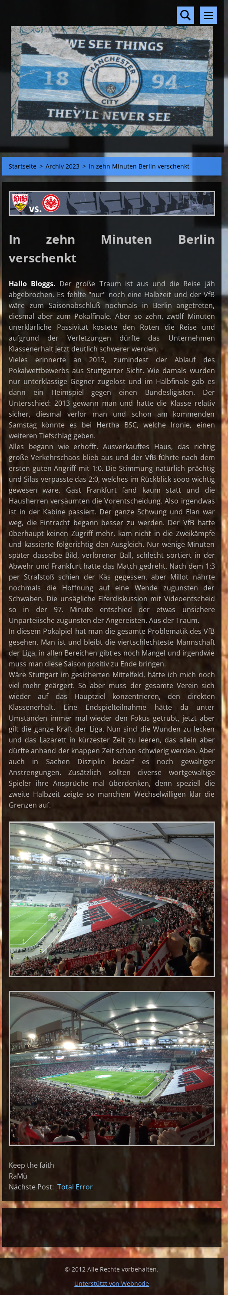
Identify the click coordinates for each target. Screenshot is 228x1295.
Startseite (22, 166)
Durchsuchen (185, 15)
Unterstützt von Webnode (111, 1283)
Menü (208, 15)
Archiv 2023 (62, 166)
